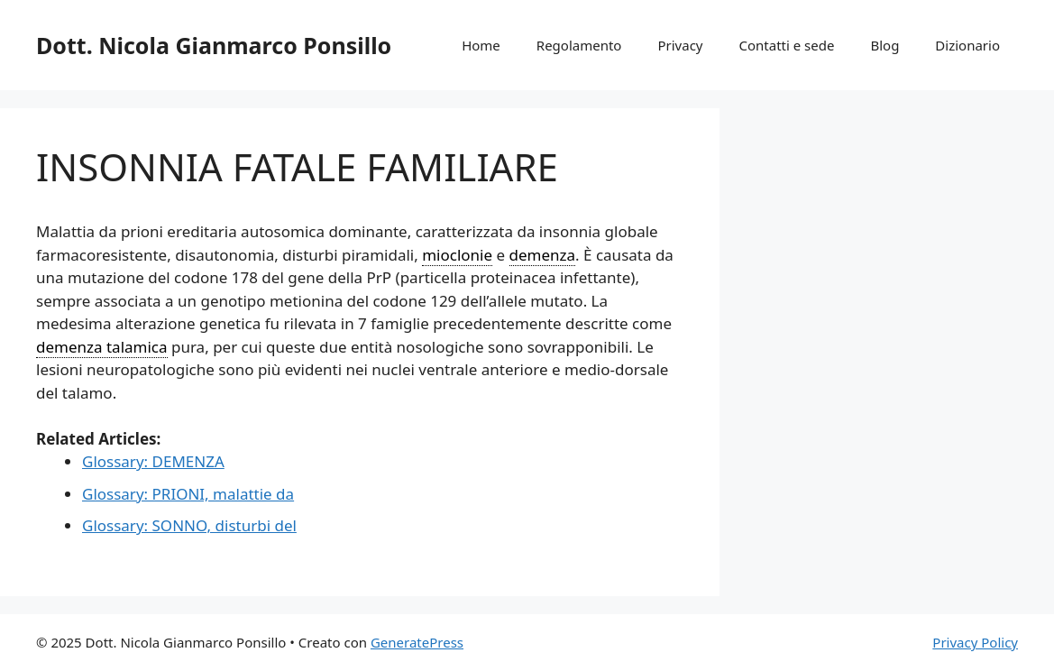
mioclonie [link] (457, 254)
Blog (884, 45)
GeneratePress (417, 642)
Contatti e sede (786, 45)
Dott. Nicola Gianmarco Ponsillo (213, 45)
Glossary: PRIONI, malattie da (188, 493)
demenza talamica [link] (102, 346)
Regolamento (579, 45)
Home (481, 45)
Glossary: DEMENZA (153, 461)
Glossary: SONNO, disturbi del (189, 525)
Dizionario (967, 45)
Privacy (679, 45)
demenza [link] (542, 254)
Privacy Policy (975, 642)
